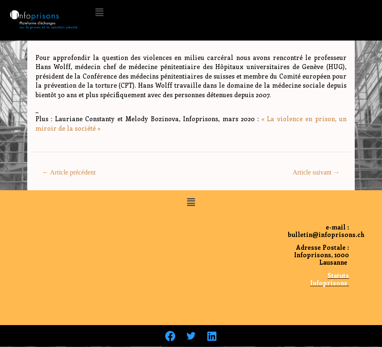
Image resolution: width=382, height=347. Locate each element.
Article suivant (316, 172)
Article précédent (69, 172)
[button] (99, 12)
